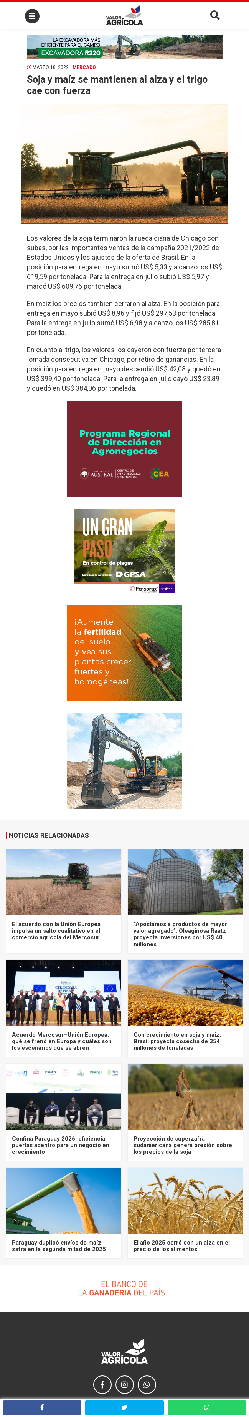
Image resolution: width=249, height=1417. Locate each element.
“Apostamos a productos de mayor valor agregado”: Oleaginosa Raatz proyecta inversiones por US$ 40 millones (180, 934)
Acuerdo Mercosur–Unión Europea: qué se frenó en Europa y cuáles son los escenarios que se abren (62, 1041)
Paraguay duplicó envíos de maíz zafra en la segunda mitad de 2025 (59, 1246)
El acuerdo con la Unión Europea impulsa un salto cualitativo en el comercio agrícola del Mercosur (56, 931)
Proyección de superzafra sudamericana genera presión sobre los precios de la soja (183, 1145)
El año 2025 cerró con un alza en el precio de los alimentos (182, 1246)
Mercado (84, 67)
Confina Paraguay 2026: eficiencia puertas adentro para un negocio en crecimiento (60, 1145)
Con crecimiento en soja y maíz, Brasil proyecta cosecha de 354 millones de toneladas (177, 1041)
